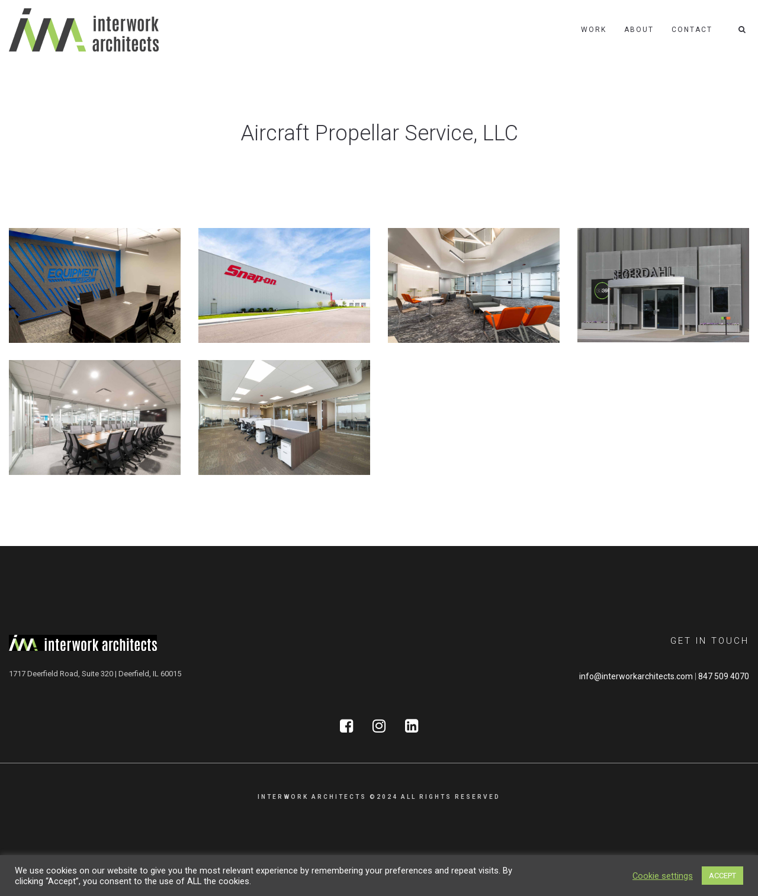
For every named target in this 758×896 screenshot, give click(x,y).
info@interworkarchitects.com (636, 676)
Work (593, 29)
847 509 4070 (723, 676)
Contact (692, 29)
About (639, 29)
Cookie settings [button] (662, 876)
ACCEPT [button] (722, 875)
